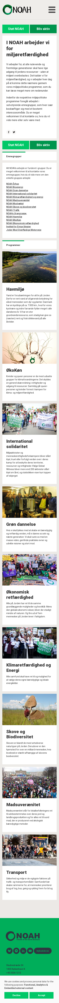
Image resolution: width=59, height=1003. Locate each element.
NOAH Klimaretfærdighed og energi (24, 197)
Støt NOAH (16, 29)
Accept (41, 995)
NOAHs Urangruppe (16, 213)
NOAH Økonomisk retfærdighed (22, 223)
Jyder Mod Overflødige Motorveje (23, 230)
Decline (16, 995)
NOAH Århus (12, 184)
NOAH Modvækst (15, 203)
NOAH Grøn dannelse (17, 190)
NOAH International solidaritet (21, 193)
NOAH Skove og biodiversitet (21, 207)
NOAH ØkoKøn (13, 220)
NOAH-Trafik (13, 210)
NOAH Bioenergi (14, 187)
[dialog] (29, 989)
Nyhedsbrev (43, 951)
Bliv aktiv (43, 29)
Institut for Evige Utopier (18, 226)
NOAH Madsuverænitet (18, 200)
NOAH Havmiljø (14, 216)
